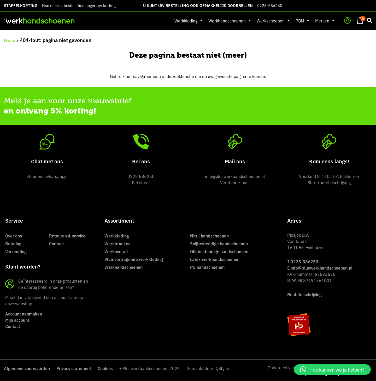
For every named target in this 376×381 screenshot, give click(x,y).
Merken (325, 20)
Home (9, 40)
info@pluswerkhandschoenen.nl (321, 268)
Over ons (13, 236)
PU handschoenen (207, 267)
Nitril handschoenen (209, 236)
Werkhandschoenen (229, 20)
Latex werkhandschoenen (214, 259)
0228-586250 (269, 5)
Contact (56, 243)
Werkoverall (116, 251)
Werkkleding (188, 20)
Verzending (16, 251)
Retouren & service (67, 236)
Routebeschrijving (304, 294)
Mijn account (17, 320)
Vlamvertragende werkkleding (133, 259)
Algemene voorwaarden (27, 368)
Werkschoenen (273, 20)
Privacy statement (73, 368)
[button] (332, 369)
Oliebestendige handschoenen (219, 251)
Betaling (13, 243)
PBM (303, 20)
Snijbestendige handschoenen (219, 243)
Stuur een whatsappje (47, 176)
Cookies (105, 368)
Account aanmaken (23, 314)
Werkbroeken (117, 243)
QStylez (223, 368)
